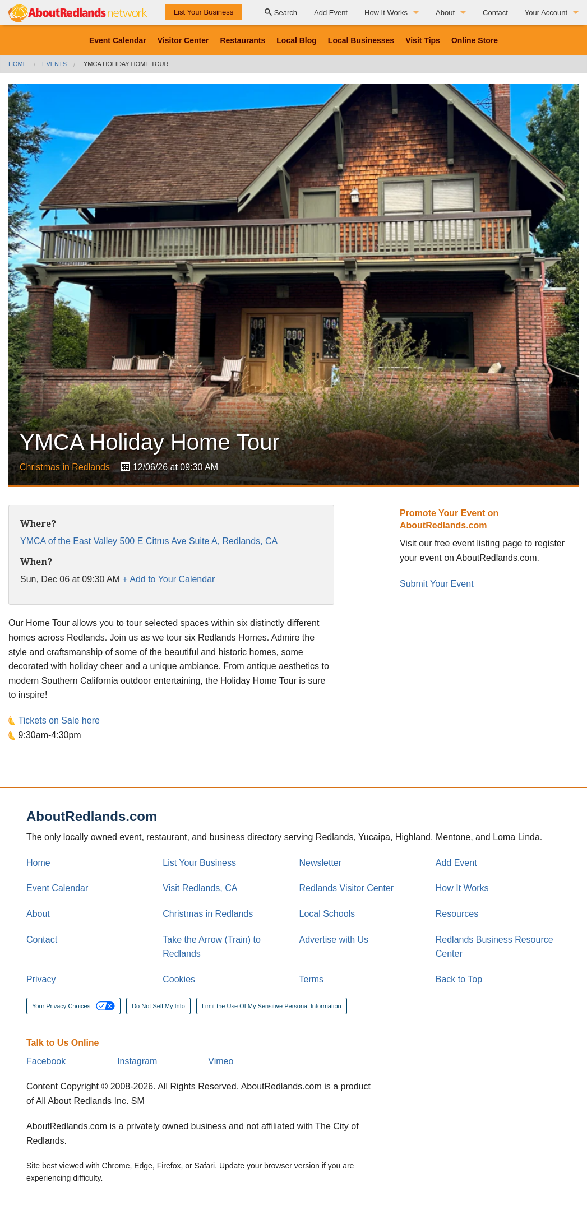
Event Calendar (117, 40)
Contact (495, 12)
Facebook (46, 1061)
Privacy (41, 979)
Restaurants (242, 40)
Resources (457, 914)
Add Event (331, 12)
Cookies (179, 979)
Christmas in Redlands (65, 467)
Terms (311, 979)
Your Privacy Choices (73, 1005)
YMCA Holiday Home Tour (126, 64)
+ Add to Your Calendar (168, 579)
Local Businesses (361, 40)
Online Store (474, 40)
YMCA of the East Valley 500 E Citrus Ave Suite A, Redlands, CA (149, 541)
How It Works (386, 12)
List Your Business (203, 12)
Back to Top (459, 979)
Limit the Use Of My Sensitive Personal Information (271, 1006)
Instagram (137, 1061)
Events (54, 64)
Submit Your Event (437, 583)
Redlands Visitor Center (346, 888)
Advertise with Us (334, 939)
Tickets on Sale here (59, 720)
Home (17, 64)
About (445, 12)
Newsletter (320, 863)
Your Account (546, 12)
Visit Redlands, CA (200, 888)
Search (281, 12)
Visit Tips (422, 40)
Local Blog (296, 40)
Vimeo (220, 1061)
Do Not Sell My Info (158, 1006)
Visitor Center (183, 40)
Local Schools (327, 914)
